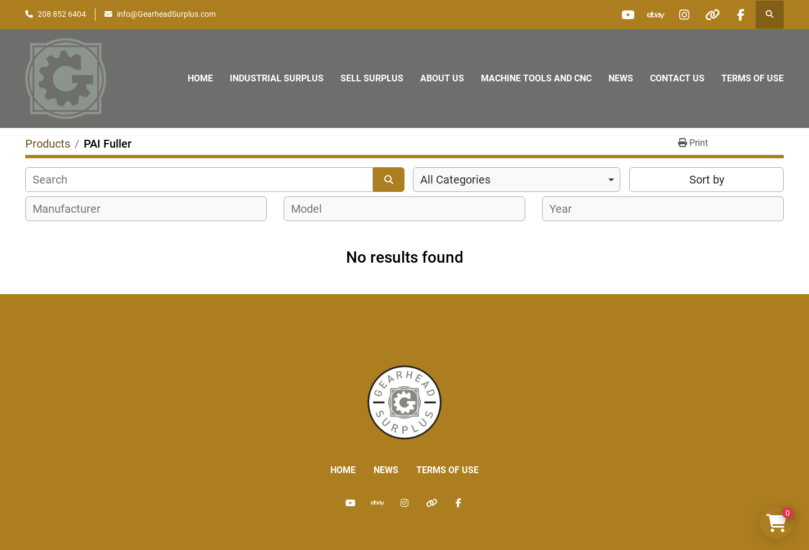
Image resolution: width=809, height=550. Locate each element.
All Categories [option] (455, 179)
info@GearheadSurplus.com (166, 14)
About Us (442, 78)
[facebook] (740, 15)
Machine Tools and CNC (536, 78)
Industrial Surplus (277, 78)
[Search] (199, 179)
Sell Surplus (371, 78)
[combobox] (516, 179)
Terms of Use (752, 78)
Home (200, 78)
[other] (712, 15)
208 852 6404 (62, 14)
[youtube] (626, 15)
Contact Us (677, 78)
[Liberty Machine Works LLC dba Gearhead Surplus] (404, 401)
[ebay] (654, 15)
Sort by (706, 179)
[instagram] (683, 15)
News (620, 78)
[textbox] (73, 208)
